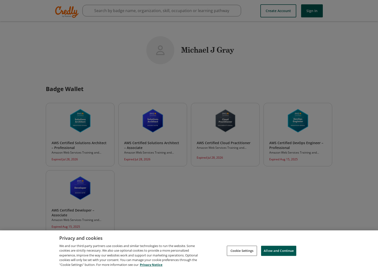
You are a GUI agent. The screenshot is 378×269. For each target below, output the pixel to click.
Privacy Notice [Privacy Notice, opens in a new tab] (151, 266)
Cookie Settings (242, 252)
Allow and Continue (279, 252)
